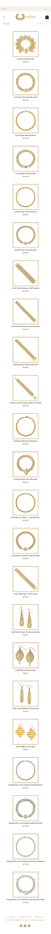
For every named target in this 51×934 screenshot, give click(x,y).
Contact (11, 917)
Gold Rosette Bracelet (25, 59)
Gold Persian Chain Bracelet (26, 250)
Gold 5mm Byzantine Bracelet (25, 97)
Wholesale (39, 917)
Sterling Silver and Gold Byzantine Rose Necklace (25, 861)
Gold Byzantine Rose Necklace (26, 441)
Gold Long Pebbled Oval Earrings (25, 708)
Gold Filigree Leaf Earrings (25, 670)
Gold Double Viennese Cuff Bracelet (25, 326)
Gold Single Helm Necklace (25, 135)
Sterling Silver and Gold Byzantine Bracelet (25, 823)
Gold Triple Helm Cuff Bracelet (25, 594)
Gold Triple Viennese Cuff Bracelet (25, 288)
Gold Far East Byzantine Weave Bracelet (25, 403)
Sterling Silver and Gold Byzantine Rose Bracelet (25, 899)
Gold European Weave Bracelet (25, 364)
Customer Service (25, 917)
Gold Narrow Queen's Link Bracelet (25, 555)
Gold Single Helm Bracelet (25, 173)
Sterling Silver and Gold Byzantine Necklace (25, 785)
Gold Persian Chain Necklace (25, 212)
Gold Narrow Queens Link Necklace (25, 517)
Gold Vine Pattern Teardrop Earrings (25, 632)
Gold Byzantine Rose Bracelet (25, 479)
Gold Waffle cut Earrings (25, 747)
